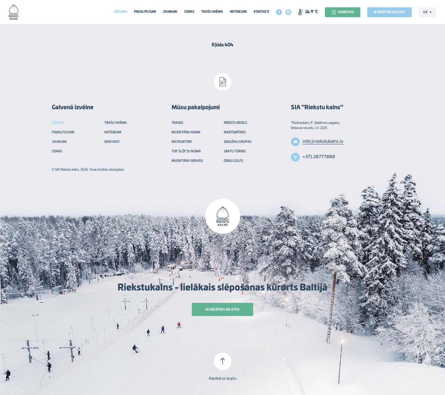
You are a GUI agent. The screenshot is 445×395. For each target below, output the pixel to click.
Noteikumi (238, 12)
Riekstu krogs (235, 123)
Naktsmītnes (235, 132)
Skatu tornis (235, 151)
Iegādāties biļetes (389, 12)
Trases (177, 123)
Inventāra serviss (187, 161)
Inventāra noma (186, 132)
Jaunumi (170, 12)
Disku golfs (233, 161)
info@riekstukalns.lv (323, 141)
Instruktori (182, 142)
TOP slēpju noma (186, 151)
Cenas (189, 12)
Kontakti (261, 12)
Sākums (120, 12)
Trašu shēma (212, 12)
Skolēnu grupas (238, 142)
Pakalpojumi (145, 12)
